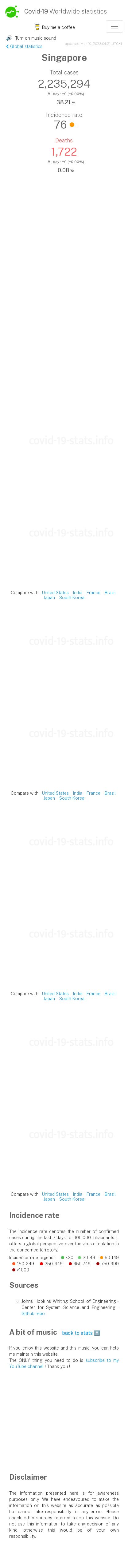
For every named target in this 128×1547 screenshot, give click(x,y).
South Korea (71, 597)
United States (55, 592)
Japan (49, 597)
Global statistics (24, 46)
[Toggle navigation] (114, 26)
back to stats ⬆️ (81, 1333)
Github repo (33, 1313)
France (93, 592)
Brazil (110, 592)
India (77, 592)
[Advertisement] (64, 336)
